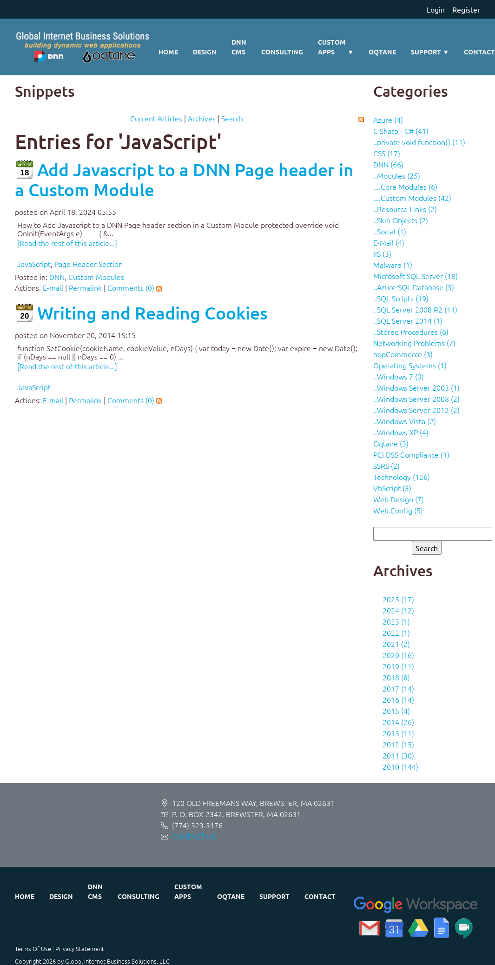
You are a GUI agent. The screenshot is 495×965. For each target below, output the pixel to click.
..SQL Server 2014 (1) (407, 320)
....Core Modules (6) (405, 186)
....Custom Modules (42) (412, 198)
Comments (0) (130, 287)
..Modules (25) (396, 175)
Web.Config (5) (398, 510)
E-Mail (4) (388, 242)
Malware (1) (392, 265)
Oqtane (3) (391, 443)
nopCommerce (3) (403, 354)
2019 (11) (398, 666)
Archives (202, 118)
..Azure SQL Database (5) (413, 287)
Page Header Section (88, 264)
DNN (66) (388, 164)
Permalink (85, 287)
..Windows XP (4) (401, 432)
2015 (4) (396, 710)
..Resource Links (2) (405, 209)
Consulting (282, 51)
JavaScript (34, 264)
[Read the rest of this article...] (67, 243)
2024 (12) (398, 610)
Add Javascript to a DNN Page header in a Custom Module (184, 179)
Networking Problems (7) (414, 343)
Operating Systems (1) (410, 365)
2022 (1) (396, 632)
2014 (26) (398, 722)
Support (430, 52)
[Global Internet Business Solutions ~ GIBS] (83, 47)
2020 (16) (398, 655)
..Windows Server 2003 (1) (416, 387)
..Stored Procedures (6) (411, 331)
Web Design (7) (398, 499)
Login (436, 9)
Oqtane (382, 51)
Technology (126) (401, 477)
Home (168, 51)
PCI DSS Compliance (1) (411, 454)
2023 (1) (396, 621)
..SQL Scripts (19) (401, 298)
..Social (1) (389, 231)
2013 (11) (398, 733)
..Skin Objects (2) (400, 220)
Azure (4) (388, 119)
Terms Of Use (33, 948)
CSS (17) (386, 153)
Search (232, 118)
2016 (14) (398, 699)
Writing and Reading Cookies (152, 312)
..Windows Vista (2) (404, 421)
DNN (57, 277)
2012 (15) (398, 744)
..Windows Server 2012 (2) (416, 410)
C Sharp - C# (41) (401, 131)
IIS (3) (382, 253)
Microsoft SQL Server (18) (415, 276)
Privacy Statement (79, 948)
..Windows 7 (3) (398, 376)
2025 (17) (398, 599)
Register (466, 9)
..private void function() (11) (419, 142)
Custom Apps (336, 47)
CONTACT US (193, 836)
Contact (320, 896)
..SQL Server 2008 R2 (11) (415, 309)
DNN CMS (238, 47)
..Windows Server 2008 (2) (416, 398)
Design (205, 51)
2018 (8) (396, 677)
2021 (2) (396, 644)
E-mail (53, 287)
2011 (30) (398, 755)
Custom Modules (96, 277)
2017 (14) (398, 688)
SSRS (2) (386, 465)
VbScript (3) (392, 488)
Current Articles (156, 118)
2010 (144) (400, 766)
